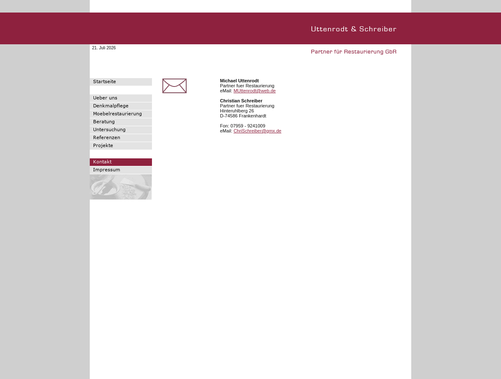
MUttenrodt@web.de (254, 90)
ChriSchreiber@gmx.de (257, 130)
